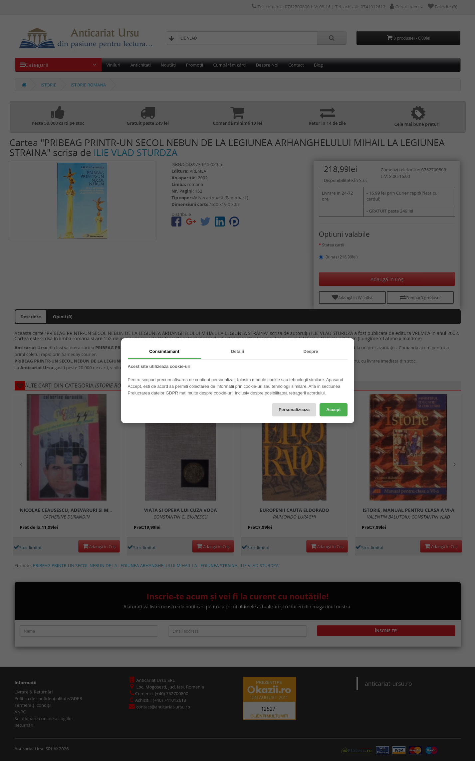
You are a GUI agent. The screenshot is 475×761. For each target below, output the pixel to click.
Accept (333, 409)
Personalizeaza (294, 409)
